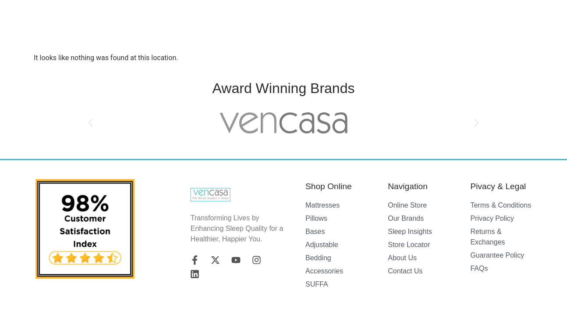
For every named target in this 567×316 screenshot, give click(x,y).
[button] (90, 122)
